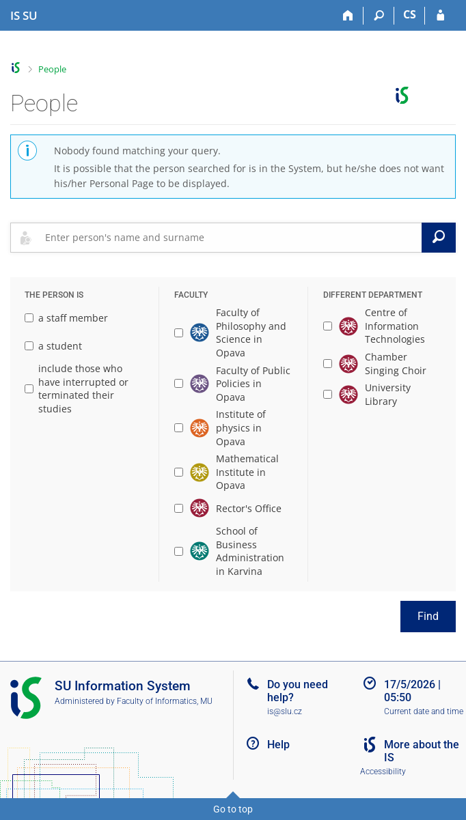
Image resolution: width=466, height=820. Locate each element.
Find (428, 616)
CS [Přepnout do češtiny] (409, 14)
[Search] (379, 16)
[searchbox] (231, 238)
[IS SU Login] (440, 16)
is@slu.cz (284, 711)
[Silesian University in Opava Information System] (24, 16)
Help (278, 744)
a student (53, 345)
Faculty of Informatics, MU (165, 701)
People (52, 69)
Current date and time (423, 711)
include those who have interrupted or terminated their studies (76, 388)
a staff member (66, 317)
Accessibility (383, 771)
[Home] (348, 16)
